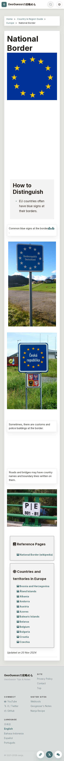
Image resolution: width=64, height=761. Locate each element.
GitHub (9, 711)
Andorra (25, 601)
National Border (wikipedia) (36, 554)
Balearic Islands (29, 616)
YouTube (10, 701)
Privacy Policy (45, 678)
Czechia (25, 641)
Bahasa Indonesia (14, 733)
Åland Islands (28, 591)
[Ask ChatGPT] (58, 754)
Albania (24, 596)
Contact (41, 683)
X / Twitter (11, 706)
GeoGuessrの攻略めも (18, 675)
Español (8, 738)
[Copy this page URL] (40, 754)
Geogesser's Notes (41, 706)
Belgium (25, 626)
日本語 (7, 724)
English (8, 728)
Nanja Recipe (38, 711)
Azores (24, 611)
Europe (10, 22)
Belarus (24, 621)
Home (9, 19)
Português (9, 742)
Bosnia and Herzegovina (34, 586)
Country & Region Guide (30, 19)
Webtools (36, 701)
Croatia (24, 636)
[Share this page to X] (49, 754)
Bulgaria (25, 631)
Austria (24, 606)
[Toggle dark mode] (59, 4)
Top (39, 688)
